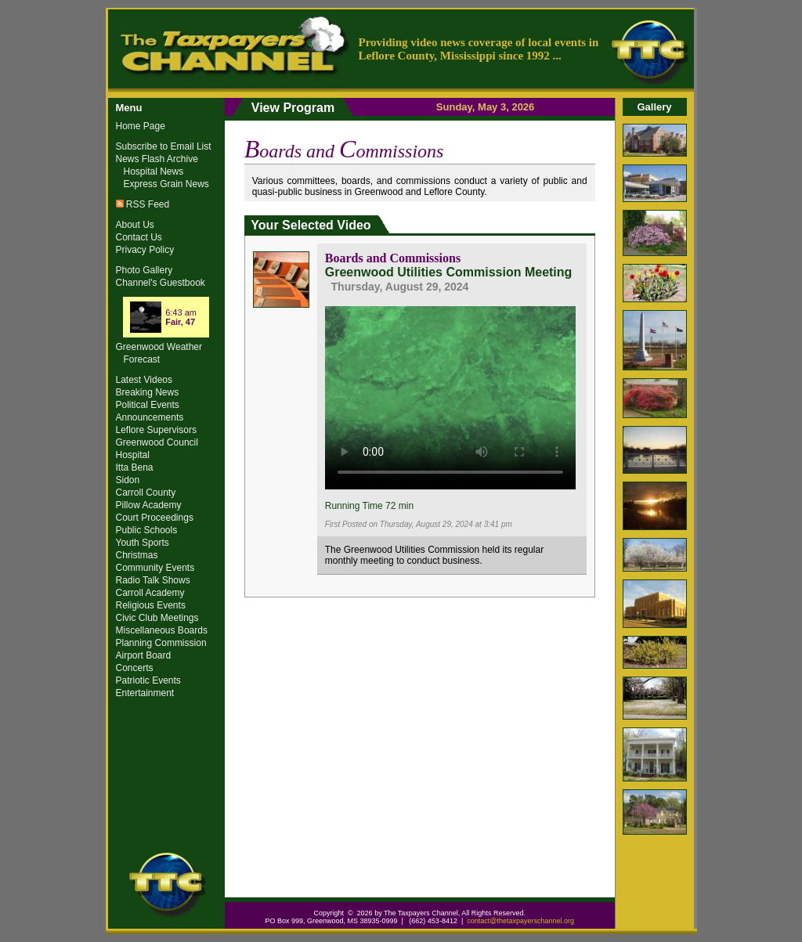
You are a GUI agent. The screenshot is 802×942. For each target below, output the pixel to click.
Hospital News (154, 171)
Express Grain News (166, 184)
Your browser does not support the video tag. (450, 395)
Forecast (142, 359)
